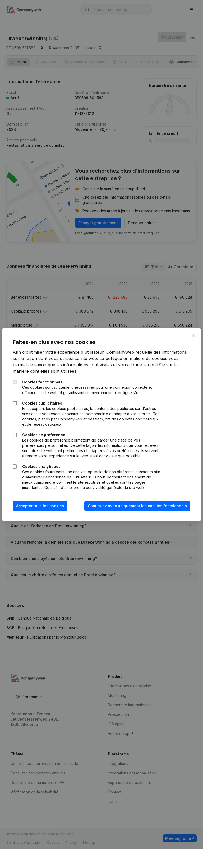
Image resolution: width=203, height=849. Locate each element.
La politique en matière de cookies (133, 358)
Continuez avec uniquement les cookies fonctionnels (137, 505)
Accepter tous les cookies (40, 505)
